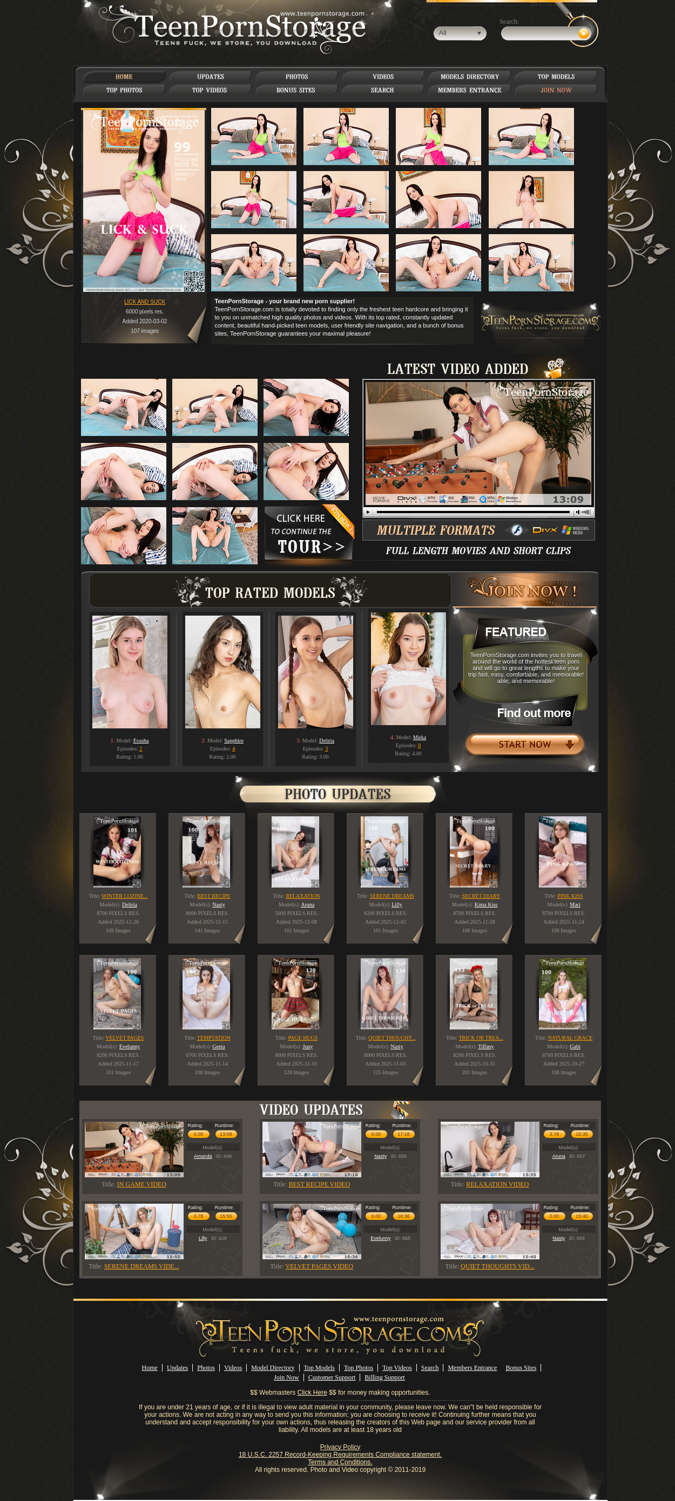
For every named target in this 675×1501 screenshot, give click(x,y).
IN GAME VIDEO (141, 1184)
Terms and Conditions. (340, 1462)
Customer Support (332, 1377)
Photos (206, 1368)
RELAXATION (303, 896)
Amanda (203, 1156)
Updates (177, 1368)
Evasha (141, 740)
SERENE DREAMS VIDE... (141, 1266)
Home (150, 1368)
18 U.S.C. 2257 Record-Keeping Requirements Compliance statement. (340, 1454)
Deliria (326, 740)
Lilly (203, 1238)
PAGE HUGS (303, 1038)
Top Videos (397, 1368)
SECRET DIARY (481, 896)
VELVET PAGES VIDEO (319, 1266)
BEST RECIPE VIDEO (319, 1184)
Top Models (319, 1368)
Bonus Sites (520, 1368)
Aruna (558, 1156)
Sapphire (234, 740)
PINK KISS (570, 896)
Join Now (286, 1377)
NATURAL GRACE (570, 1038)
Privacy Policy (340, 1447)
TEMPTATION (214, 1038)
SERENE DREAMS (392, 896)
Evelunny (380, 1238)
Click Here (312, 1392)
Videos (233, 1368)
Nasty (380, 1156)
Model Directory (272, 1368)
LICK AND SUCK (144, 302)
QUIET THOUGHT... (391, 1038)
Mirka (419, 737)
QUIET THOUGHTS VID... (497, 1266)
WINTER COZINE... (125, 896)
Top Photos (358, 1368)
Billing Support (384, 1377)
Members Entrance (472, 1368)
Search (430, 1368)
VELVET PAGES (124, 1038)
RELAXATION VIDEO (497, 1184)
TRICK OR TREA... (481, 1038)
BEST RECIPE (213, 896)
